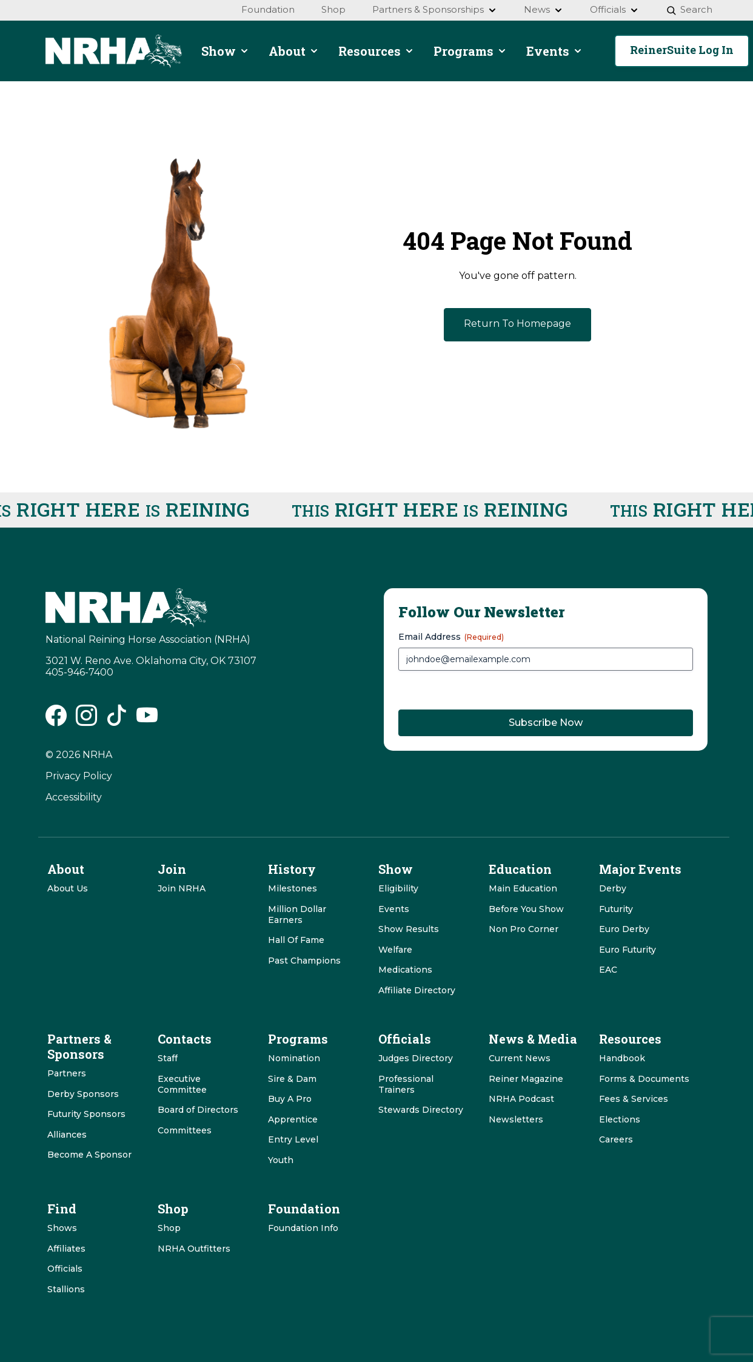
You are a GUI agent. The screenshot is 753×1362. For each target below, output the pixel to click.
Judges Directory (415, 1058)
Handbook (622, 1058)
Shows (62, 1228)
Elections (619, 1119)
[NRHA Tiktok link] (116, 719)
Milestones (292, 888)
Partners (66, 1073)
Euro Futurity (627, 949)
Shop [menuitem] (333, 9)
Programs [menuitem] (470, 51)
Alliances (67, 1134)
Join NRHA (182, 888)
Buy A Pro (290, 1098)
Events (393, 909)
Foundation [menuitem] (268, 9)
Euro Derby (624, 929)
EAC (608, 969)
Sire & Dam (292, 1078)
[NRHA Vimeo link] (147, 719)
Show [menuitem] (225, 51)
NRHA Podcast (521, 1098)
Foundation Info (303, 1228)
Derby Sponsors (83, 1094)
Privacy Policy (78, 776)
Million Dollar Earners (297, 914)
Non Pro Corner (523, 929)
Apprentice (293, 1119)
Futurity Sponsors (86, 1114)
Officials (64, 1268)
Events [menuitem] (554, 51)
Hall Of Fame (296, 939)
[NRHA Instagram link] (86, 719)
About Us (67, 888)
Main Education (523, 888)
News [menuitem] (543, 9)
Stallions (66, 1289)
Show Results (408, 929)
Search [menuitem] (689, 9)
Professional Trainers (405, 1084)
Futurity (616, 909)
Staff (168, 1058)
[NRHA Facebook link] (56, 719)
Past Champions (304, 960)
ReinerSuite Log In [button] (682, 49)
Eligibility (398, 888)
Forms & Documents (644, 1078)
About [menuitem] (294, 51)
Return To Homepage (517, 323)
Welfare (395, 949)
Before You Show (526, 909)
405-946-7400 (79, 672)
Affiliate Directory (416, 990)
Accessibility (73, 797)
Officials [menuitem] (614, 9)
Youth (280, 1160)
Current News (520, 1058)
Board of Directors (198, 1109)
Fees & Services (633, 1098)
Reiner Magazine (526, 1078)
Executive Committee (182, 1084)
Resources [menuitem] (376, 51)
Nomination (294, 1058)
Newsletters (516, 1119)
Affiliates (66, 1248)
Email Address (451, 636)
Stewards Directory (420, 1109)
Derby (612, 888)
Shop (169, 1228)
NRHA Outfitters (194, 1248)
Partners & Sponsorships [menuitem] (434, 9)
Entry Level (293, 1139)
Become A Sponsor (89, 1154)
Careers (616, 1139)
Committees (185, 1130)
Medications (405, 969)
